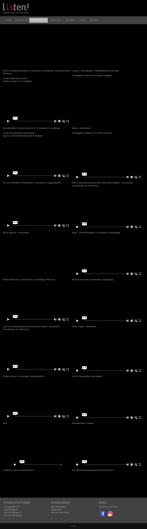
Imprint (73, 526)
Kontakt (94, 20)
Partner (70, 20)
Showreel (37, 20)
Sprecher (55, 20)
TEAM (82, 20)
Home (8, 20)
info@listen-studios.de (108, 507)
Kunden (20, 20)
